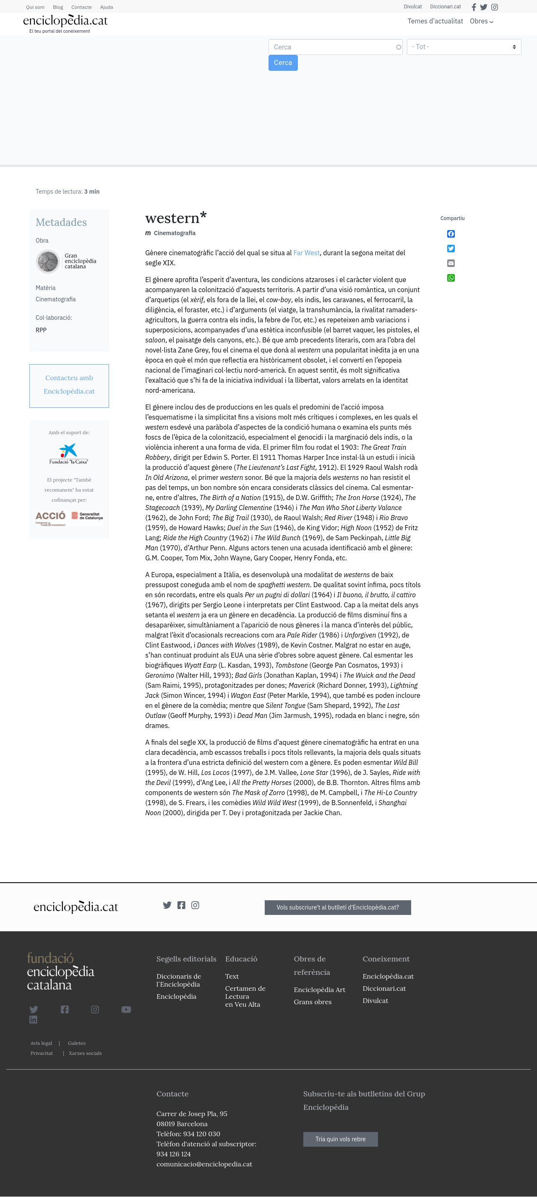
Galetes (77, 1043)
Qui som (35, 7)
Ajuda (106, 7)
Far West (306, 253)
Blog (58, 7)
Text (232, 976)
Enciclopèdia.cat (388, 976)
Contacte (81, 7)
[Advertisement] (135, 99)
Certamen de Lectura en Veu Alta (245, 996)
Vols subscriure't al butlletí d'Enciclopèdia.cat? (338, 907)
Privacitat (42, 1053)
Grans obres (313, 1002)
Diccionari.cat (445, 7)
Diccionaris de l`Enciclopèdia (178, 980)
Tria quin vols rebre (340, 1139)
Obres (479, 21)
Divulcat (413, 7)
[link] (69, 384)
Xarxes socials (85, 1053)
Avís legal (41, 1043)
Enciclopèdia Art (320, 989)
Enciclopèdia (176, 996)
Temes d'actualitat (435, 21)
